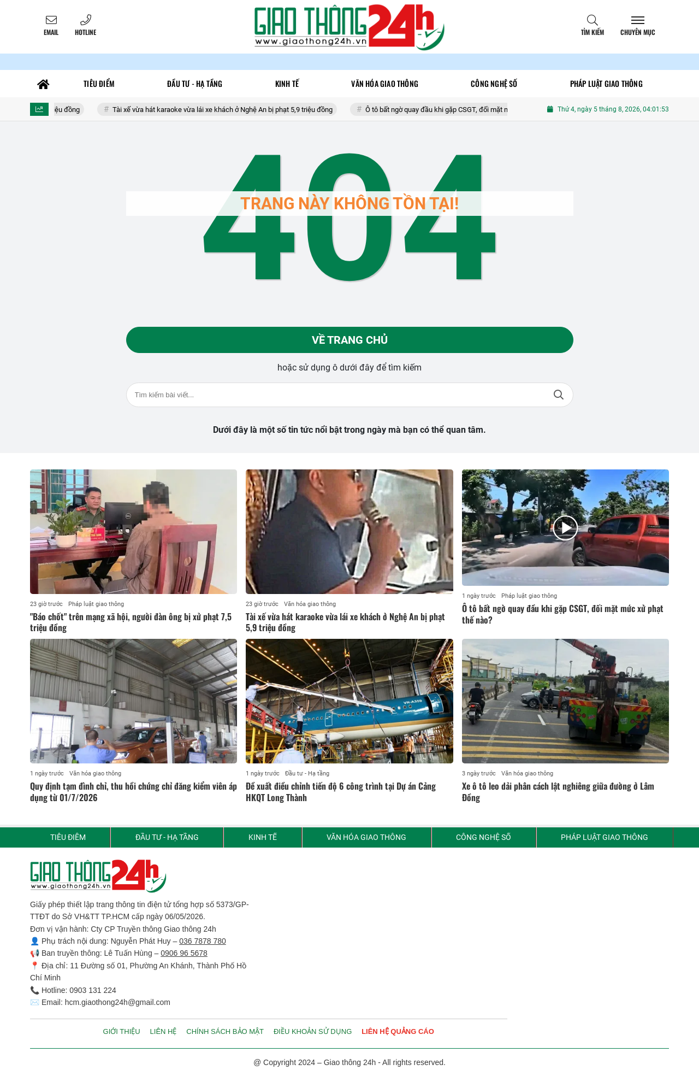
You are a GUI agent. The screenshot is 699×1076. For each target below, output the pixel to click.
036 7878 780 (202, 941)
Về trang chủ (350, 339)
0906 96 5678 (184, 953)
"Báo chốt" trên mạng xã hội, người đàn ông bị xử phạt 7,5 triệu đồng (131, 622)
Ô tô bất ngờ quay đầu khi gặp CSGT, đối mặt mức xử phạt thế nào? (474, 109)
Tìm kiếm (592, 32)
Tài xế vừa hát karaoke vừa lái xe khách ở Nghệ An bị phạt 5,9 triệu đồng (229, 109)
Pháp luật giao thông (96, 604)
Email (51, 32)
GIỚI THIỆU (121, 1031)
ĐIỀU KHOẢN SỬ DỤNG (313, 1031)
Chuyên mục (637, 32)
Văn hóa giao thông (310, 604)
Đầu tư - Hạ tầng (307, 773)
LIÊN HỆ (163, 1031)
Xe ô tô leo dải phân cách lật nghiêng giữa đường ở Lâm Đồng (558, 791)
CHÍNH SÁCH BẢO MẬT (225, 1031)
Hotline (85, 32)
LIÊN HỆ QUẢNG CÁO (398, 1031)
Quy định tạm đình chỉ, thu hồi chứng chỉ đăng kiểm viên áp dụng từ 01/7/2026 (133, 791)
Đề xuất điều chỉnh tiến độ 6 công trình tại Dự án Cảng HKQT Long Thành (341, 791)
